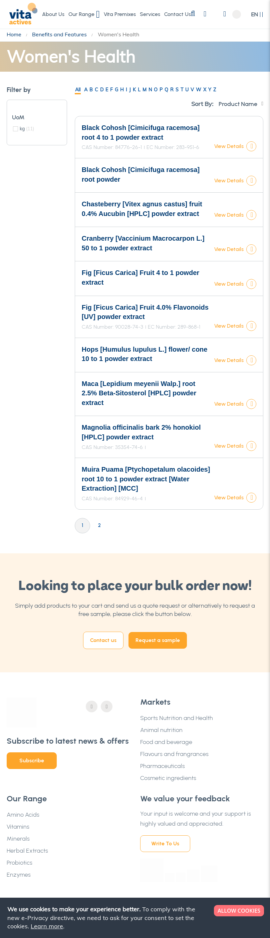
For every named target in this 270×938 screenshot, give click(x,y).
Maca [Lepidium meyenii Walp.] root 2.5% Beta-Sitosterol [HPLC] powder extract (139, 393)
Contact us (103, 640)
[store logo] (22, 14)
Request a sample (158, 640)
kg (27, 129)
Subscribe (31, 760)
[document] (135, 918)
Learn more (47, 926)
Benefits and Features (60, 34)
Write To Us (165, 843)
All (77, 90)
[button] (257, 14)
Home (15, 34)
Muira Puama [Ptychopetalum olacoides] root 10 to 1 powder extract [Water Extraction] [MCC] (146, 479)
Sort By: (202, 104)
